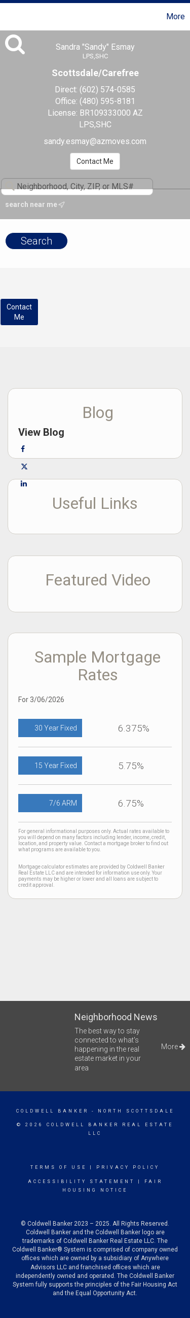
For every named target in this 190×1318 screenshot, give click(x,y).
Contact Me (95, 161)
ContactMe (19, 312)
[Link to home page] (9, 16)
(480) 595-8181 (107, 101)
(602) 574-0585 (107, 89)
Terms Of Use (58, 1167)
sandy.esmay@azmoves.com (95, 141)
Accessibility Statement (81, 1181)
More (175, 16)
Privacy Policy (128, 1167)
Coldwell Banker (52, 1111)
